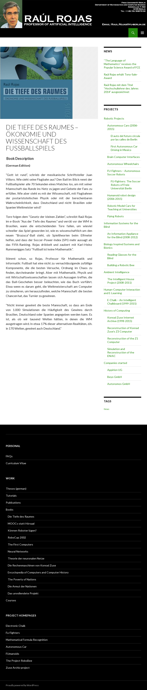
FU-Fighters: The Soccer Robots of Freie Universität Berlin (125, 185)
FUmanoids (12, 653)
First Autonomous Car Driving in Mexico (124, 148)
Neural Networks (18, 551)
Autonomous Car (16, 646)
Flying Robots (115, 216)
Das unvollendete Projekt (23, 593)
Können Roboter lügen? (22, 530)
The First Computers (20, 544)
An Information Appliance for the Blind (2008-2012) (122, 235)
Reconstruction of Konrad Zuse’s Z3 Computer (123, 329)
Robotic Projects (114, 118)
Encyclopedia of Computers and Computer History (38, 572)
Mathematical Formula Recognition (27, 639)
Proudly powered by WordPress (22, 685)
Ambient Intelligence (116, 272)
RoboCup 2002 (17, 537)
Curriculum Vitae (16, 463)
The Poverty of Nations (22, 579)
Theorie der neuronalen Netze (26, 558)
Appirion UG (114, 369)
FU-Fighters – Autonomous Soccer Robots (123, 172)
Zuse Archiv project (18, 667)
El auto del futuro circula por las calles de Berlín (125, 137)
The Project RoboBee (19, 660)
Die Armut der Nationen (22, 586)
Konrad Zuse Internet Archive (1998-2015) (120, 319)
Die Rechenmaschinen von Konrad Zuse (32, 565)
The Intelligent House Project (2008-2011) (120, 280)
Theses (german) (16, 488)
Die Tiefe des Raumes (21, 516)
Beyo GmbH (114, 376)
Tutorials (11, 495)
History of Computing (117, 310)
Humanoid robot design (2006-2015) (121, 197)
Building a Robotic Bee (120, 265)
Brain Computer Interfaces (123, 156)
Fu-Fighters (13, 632)
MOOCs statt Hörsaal (21, 523)
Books (9, 509)
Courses (11, 600)
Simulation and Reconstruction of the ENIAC (120, 352)
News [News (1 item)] (106, 409)
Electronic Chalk (15, 625)
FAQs (9, 456)
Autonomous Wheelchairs (123, 163)
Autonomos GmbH (118, 383)
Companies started (115, 362)
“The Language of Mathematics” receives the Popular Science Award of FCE (122, 64)
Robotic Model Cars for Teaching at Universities (122, 207)
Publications (13, 502)
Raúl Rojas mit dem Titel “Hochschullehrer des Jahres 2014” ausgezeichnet (121, 88)
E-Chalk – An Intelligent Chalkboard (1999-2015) (122, 301)
